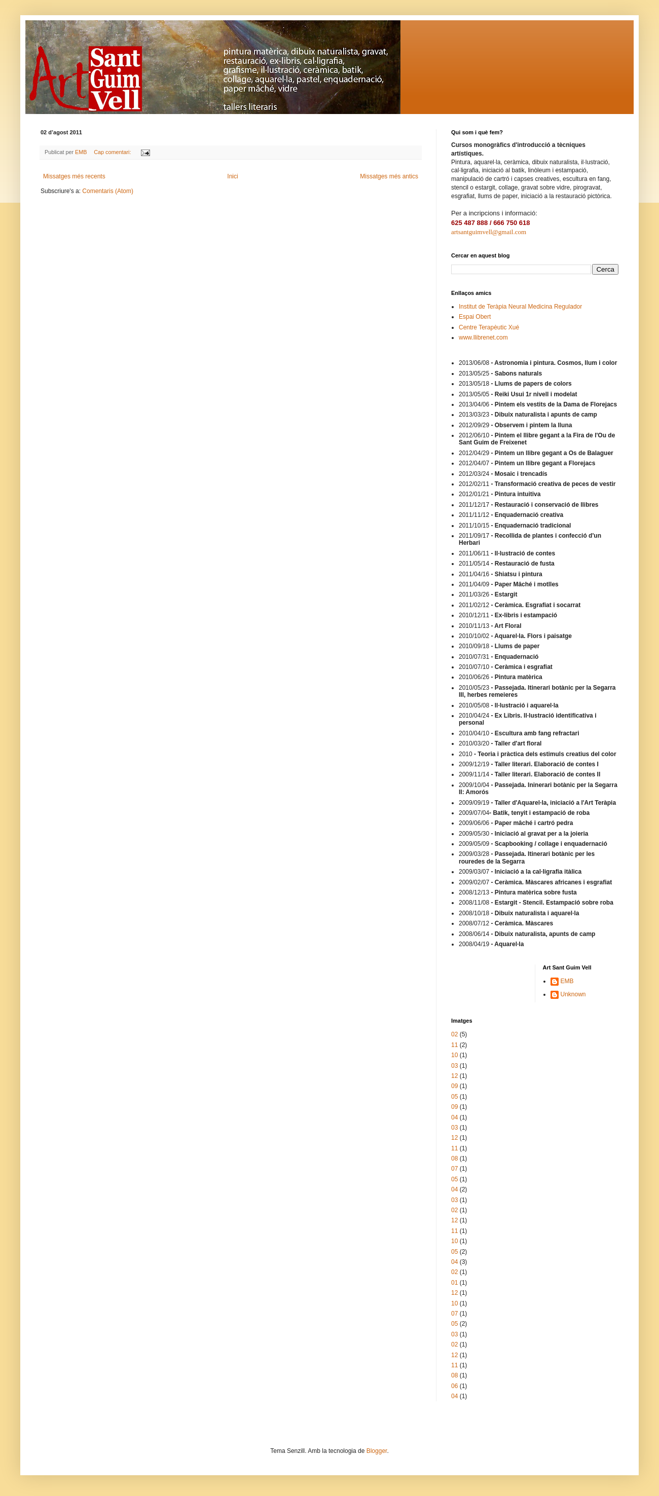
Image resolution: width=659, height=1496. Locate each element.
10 (454, 1055)
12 (454, 1075)
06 (454, 1386)
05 (454, 1096)
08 (454, 1158)
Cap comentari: (113, 152)
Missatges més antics (389, 176)
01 (454, 1282)
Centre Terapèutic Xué (489, 327)
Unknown (573, 994)
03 (454, 1065)
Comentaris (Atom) (107, 191)
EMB (567, 981)
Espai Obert (475, 316)
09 (454, 1086)
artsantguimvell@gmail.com (488, 232)
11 (454, 1045)
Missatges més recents (74, 176)
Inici (232, 176)
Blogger (377, 1450)
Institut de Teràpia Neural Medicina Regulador (520, 306)
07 (454, 1168)
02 (454, 1034)
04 (454, 1117)
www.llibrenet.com (483, 337)
